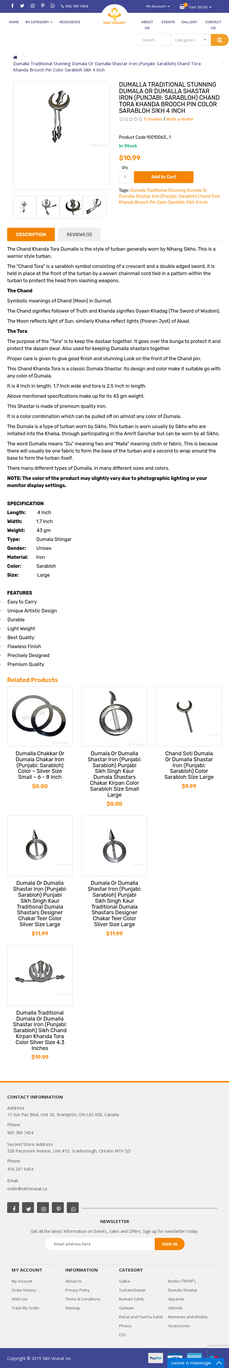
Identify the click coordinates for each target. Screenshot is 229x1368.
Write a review (179, 119)
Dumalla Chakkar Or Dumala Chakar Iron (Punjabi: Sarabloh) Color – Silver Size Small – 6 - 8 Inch (40, 765)
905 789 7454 (74, 6)
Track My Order (25, 1308)
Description (31, 234)
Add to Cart (163, 177)
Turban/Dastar (132, 1290)
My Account (22, 1281)
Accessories (179, 1325)
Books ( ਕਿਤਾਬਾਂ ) (181, 1281)
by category (39, 22)
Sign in (169, 1244)
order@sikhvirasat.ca (27, 1188)
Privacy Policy (77, 1290)
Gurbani (126, 1308)
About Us (147, 25)
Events (168, 22)
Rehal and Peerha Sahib (141, 1316)
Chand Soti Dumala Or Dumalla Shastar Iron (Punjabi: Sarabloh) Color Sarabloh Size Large (188, 765)
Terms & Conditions (82, 1299)
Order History (24, 1290)
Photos (125, 1325)
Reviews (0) (79, 234)
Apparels (176, 1299)
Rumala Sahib (131, 1299)
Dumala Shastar (182, 1290)
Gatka (124, 1281)
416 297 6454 (20, 1169)
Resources (69, 22)
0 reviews (153, 119)
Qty (125, 167)
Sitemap (72, 1308)
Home (14, 22)
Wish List (19, 1299)
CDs (122, 1334)
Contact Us (213, 25)
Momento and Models (188, 1316)
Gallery (189, 22)
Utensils (175, 1308)
